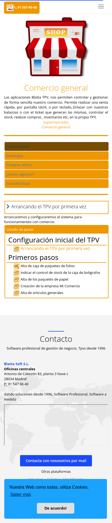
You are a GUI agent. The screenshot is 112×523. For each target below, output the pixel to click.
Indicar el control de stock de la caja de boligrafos (56, 272)
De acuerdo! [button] (55, 508)
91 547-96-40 (25, 7)
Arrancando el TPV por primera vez (51, 248)
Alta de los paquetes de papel (40, 279)
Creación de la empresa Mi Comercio (46, 286)
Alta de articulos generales (38, 292)
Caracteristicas (18, 183)
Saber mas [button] (20, 494)
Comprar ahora (18, 164)
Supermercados (56, 122)
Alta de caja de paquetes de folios (44, 265)
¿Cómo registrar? (20, 174)
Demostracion (17, 146)
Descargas (14, 155)
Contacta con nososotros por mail (56, 460)
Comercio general (56, 127)
